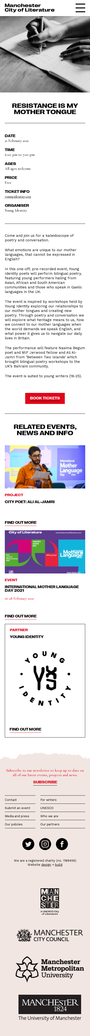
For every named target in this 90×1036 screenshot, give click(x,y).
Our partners (50, 824)
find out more (20, 522)
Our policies (14, 824)
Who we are (49, 816)
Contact (11, 800)
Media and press (17, 816)
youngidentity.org (18, 196)
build (58, 864)
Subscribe (45, 782)
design (46, 864)
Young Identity (27, 636)
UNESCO (47, 808)
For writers (48, 800)
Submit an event (17, 808)
